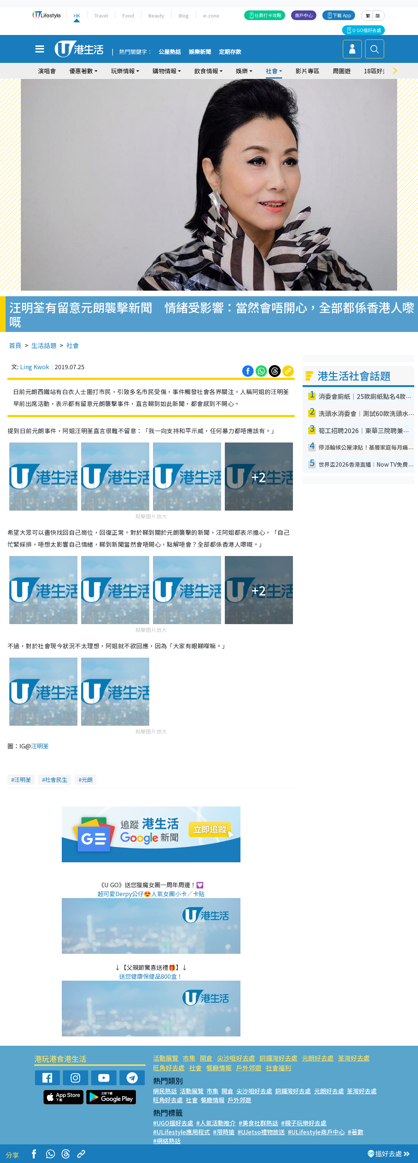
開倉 (206, 1058)
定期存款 (230, 52)
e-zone (211, 15)
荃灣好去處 (354, 1058)
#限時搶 (223, 1131)
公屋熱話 (170, 52)
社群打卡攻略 (268, 15)
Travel (101, 15)
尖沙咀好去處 (236, 1058)
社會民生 (56, 779)
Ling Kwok (34, 366)
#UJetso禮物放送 (261, 1131)
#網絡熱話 (167, 1140)
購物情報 (164, 70)
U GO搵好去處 (366, 30)
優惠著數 (81, 70)
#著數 (355, 1131)
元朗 (87, 779)
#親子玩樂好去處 (303, 1122)
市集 (189, 1058)
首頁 (15, 345)
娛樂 (242, 70)
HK (77, 15)
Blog (184, 15)
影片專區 (307, 70)
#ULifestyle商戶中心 (316, 1131)
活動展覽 (165, 1058)
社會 (272, 70)
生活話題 (44, 345)
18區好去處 (379, 70)
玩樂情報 (123, 70)
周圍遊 (342, 70)
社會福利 (278, 1067)
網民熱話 (165, 1090)
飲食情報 (206, 70)
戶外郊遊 (248, 1067)
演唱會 (47, 70)
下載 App (342, 15)
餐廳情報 (219, 1067)
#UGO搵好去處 (173, 1122)
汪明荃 (40, 745)
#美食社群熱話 (258, 1122)
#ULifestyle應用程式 (181, 1131)
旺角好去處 (169, 1067)
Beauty (156, 15)
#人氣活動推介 (216, 1122)
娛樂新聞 (200, 52)
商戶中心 (304, 15)
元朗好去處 (318, 1058)
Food (128, 15)
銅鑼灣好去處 (278, 1058)
